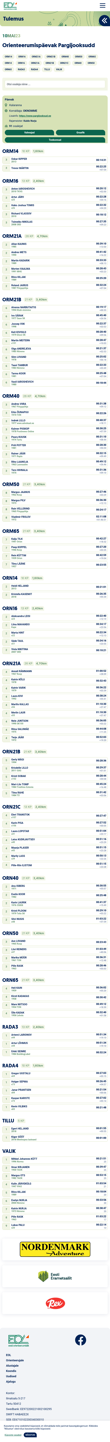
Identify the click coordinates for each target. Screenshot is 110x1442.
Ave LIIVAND (18, 941)
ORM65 (92, 56)
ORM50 (78, 56)
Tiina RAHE (17, 792)
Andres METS (18, 252)
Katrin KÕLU (18, 679)
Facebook (80, 1340)
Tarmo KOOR (18, 373)
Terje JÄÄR (17, 737)
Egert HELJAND (20, 1128)
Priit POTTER (18, 445)
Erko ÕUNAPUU (20, 412)
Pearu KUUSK (18, 437)
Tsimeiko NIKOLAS (21, 221)
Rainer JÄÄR (18, 453)
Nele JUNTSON (19, 720)
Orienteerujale (15, 1360)
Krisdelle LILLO (19, 767)
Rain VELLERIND (20, 508)
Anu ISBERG (18, 885)
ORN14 (8, 63)
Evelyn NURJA (19, 1200)
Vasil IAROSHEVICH (22, 381)
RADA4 (34, 69)
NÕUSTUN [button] (30, 1435)
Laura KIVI (17, 696)
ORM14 (8, 56)
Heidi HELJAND (20, 585)
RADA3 (21, 69)
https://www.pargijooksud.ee (35, 115)
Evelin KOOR (18, 894)
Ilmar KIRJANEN (20, 1167)
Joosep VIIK (18, 323)
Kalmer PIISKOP (20, 428)
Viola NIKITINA (19, 649)
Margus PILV (18, 500)
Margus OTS (18, 1175)
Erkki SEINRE (18, 1051)
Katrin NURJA (19, 1208)
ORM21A (36, 56)
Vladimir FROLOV (21, 516)
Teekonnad (55, 139)
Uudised (11, 1376)
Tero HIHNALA (19, 470)
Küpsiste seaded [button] (13, 1435)
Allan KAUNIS (18, 243)
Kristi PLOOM (18, 910)
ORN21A (35, 63)
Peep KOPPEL (19, 547)
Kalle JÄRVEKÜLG (21, 1183)
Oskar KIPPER (19, 158)
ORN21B (50, 63)
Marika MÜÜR (19, 957)
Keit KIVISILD (18, 332)
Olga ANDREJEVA (21, 348)
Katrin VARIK (18, 687)
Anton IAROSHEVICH (23, 188)
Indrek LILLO (18, 420)
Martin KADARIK (20, 260)
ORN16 (21, 63)
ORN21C (64, 63)
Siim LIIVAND (18, 356)
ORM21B (51, 56)
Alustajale (12, 1365)
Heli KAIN (16, 987)
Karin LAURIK (18, 902)
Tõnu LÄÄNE (18, 563)
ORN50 (91, 63)
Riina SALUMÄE (20, 729)
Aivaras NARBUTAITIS (23, 307)
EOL (8, 1355)
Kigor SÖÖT (17, 1136)
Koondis (11, 1371)
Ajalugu (11, 1381)
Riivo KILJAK (18, 277)
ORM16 (22, 56)
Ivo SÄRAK (17, 315)
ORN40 (78, 63)
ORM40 (65, 56)
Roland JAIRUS (19, 285)
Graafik (81, 132)
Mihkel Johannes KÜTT (24, 1158)
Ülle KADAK (17, 1012)
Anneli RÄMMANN (21, 671)
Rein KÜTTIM (18, 555)
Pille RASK (17, 965)
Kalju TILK (17, 538)
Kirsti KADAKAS (20, 996)
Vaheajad (29, 132)
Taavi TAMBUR (19, 365)
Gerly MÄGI (17, 759)
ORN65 (8, 69)
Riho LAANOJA (19, 461)
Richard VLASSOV (21, 213)
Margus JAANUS (20, 492)
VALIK (59, 69)
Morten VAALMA (20, 268)
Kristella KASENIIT (21, 594)
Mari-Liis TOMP (20, 784)
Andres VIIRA (18, 403)
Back (104, 20)
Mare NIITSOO (19, 1004)
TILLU (47, 69)
